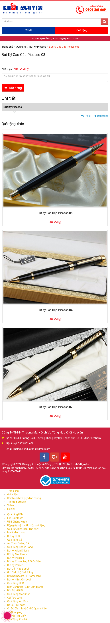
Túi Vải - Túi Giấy (16, 615)
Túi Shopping (14, 612)
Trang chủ (7, 46)
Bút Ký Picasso (37, 46)
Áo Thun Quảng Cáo (18, 543)
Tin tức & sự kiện (16, 501)
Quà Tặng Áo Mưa (17, 601)
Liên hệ (11, 509)
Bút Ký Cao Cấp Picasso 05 (55, 213)
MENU (28, 30)
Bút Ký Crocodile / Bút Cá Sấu (24, 561)
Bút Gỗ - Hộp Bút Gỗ (18, 568)
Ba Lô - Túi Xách (16, 604)
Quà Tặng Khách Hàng (20, 547)
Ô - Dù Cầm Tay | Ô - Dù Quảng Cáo (27, 608)
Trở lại (86, 115)
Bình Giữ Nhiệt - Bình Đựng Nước (25, 586)
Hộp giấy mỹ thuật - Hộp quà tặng (26, 525)
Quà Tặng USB (15, 583)
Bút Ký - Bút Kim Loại (19, 579)
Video (10, 505)
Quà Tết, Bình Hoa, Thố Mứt (22, 528)
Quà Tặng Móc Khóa (18, 594)
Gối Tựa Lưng (15, 597)
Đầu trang (101, 115)
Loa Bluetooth (15, 518)
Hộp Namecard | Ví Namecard (24, 575)
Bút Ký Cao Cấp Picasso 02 (55, 407)
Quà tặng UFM (15, 514)
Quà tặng (81, 30)
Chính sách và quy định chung (24, 498)
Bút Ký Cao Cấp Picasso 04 (55, 310)
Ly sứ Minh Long (16, 532)
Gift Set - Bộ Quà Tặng (20, 572)
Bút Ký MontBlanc (17, 554)
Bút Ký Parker (15, 565)
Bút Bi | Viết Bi (15, 590)
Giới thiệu (12, 494)
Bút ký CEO (13, 536)
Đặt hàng (13, 88)
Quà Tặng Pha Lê (17, 619)
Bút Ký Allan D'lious (18, 550)
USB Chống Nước (17, 521)
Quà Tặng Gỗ (14, 539)
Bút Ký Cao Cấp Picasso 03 (64, 46)
